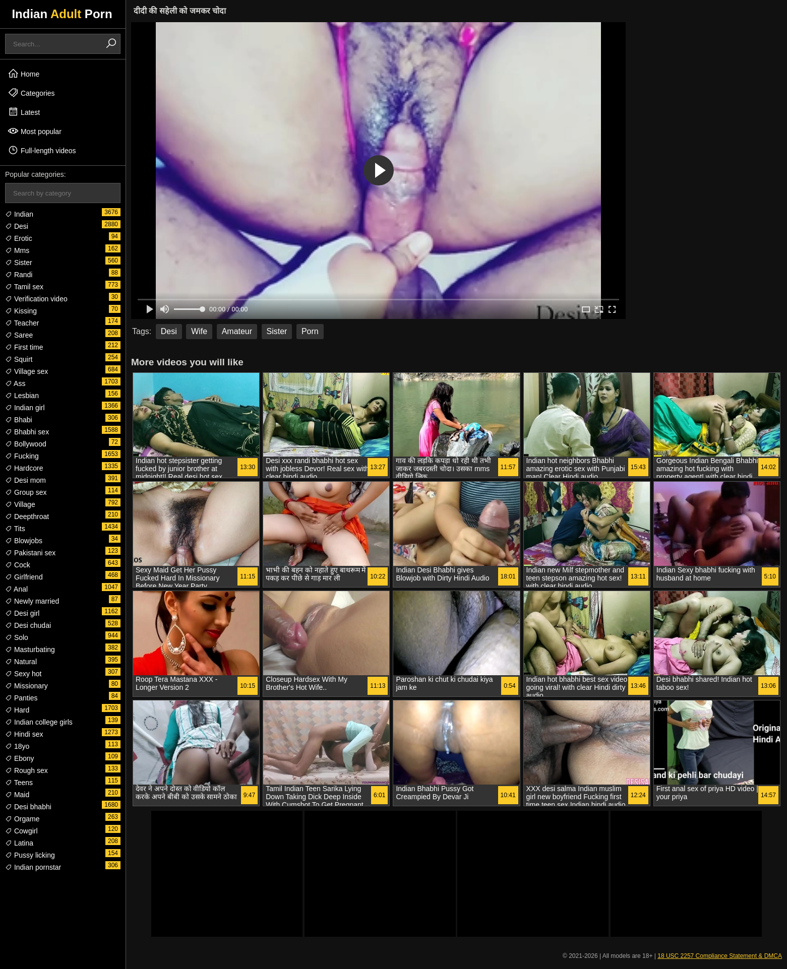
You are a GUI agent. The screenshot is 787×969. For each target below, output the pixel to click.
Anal (16, 589)
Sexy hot (23, 674)
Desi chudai (28, 625)
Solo (16, 637)
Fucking (22, 456)
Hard (17, 710)
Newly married (32, 601)
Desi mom (25, 480)
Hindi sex (24, 734)
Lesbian (22, 396)
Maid (17, 795)
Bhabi (18, 420)
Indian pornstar (33, 867)
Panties (21, 698)
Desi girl (22, 613)
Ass (15, 383)
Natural (21, 662)
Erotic (18, 238)
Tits (15, 529)
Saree (19, 335)
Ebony (19, 758)
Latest (24, 111)
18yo (17, 746)
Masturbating (30, 649)
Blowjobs (23, 541)
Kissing (21, 311)
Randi (18, 275)
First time (24, 347)
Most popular (35, 131)
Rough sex (26, 770)
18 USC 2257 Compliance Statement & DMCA (719, 955)
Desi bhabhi (28, 807)
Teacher (22, 323)
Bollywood (25, 444)
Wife (199, 331)
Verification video (36, 299)
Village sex (26, 371)
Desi (16, 226)
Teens (19, 783)
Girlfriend (24, 577)
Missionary (26, 686)
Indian (19, 214)
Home (23, 73)
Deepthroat (27, 516)
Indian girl (25, 408)
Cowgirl (21, 831)
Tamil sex (24, 287)
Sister (18, 263)
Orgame (22, 819)
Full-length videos (42, 150)
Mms (17, 250)
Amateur (237, 331)
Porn (310, 331)
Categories (31, 92)
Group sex (25, 492)
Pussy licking (30, 855)
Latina (19, 843)
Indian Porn (62, 14)
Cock (17, 565)
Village (20, 504)
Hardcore (24, 468)
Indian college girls (39, 722)
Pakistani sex (30, 553)
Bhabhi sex (27, 432)
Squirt (18, 359)
